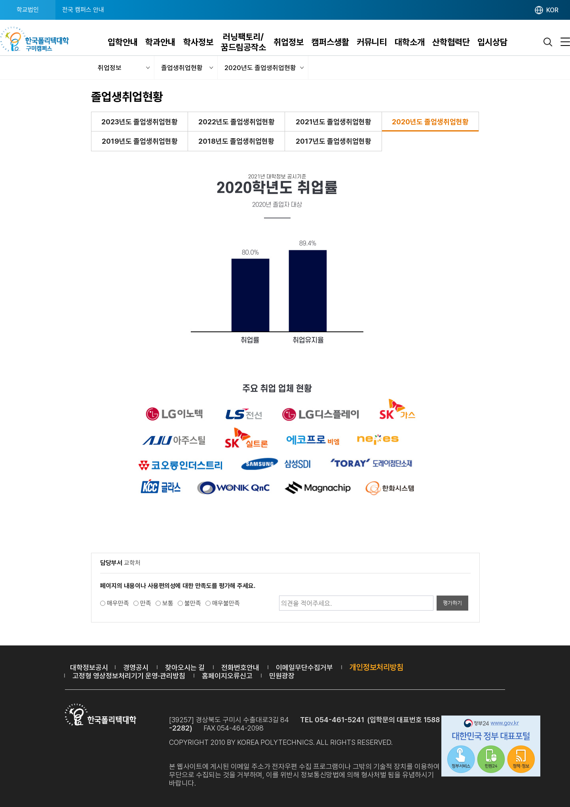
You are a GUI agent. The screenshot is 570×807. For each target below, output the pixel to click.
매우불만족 (226, 603)
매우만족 (118, 603)
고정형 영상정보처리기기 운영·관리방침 (128, 676)
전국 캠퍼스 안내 (83, 9)
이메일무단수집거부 (304, 667)
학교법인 (28, 9)
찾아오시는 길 (185, 667)
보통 (167, 603)
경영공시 (135, 667)
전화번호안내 (240, 667)
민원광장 (281, 676)
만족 (145, 603)
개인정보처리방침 (376, 667)
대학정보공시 (89, 667)
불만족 (192, 603)
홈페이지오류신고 (227, 676)
